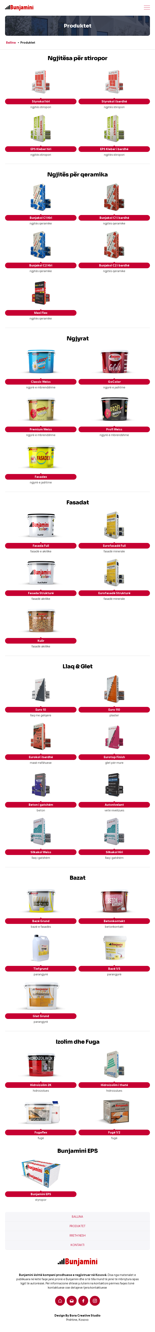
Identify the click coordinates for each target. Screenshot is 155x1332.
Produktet (77, 1226)
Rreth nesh (78, 1235)
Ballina (11, 42)
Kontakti (77, 1245)
